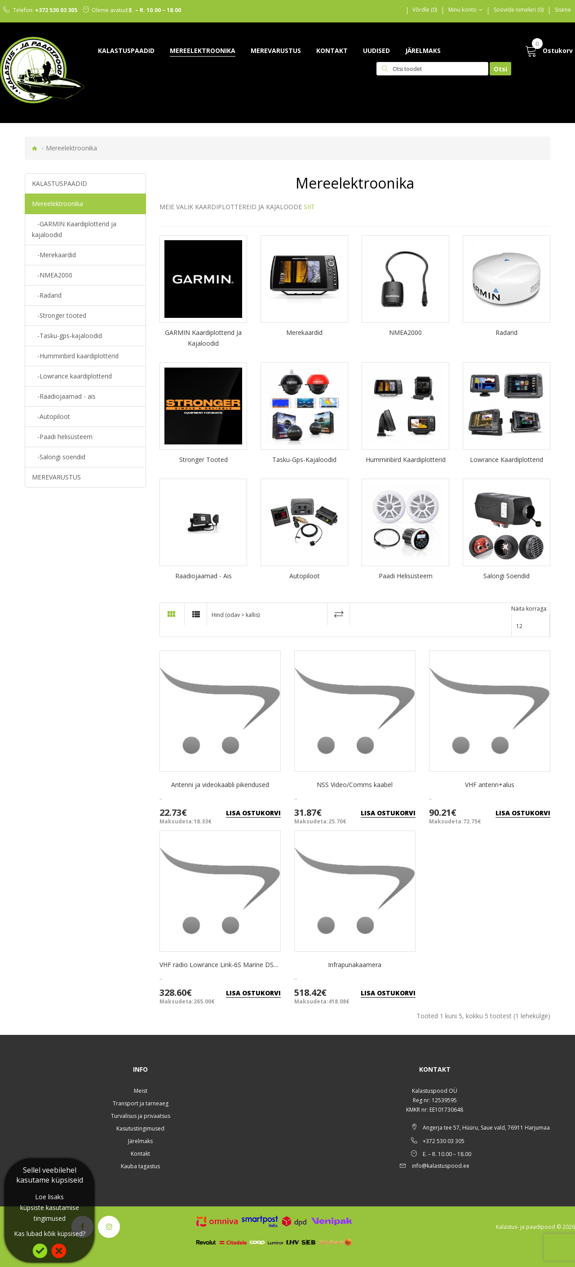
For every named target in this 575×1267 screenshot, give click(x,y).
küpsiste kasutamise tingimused (49, 1213)
